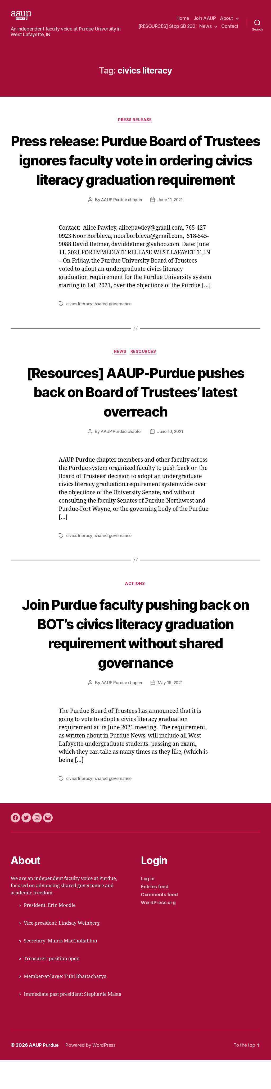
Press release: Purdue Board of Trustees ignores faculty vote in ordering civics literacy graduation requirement (135, 177)
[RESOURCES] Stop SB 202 (188, 26)
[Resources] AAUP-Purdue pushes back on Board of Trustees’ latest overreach (135, 419)
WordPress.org (158, 931)
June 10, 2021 (171, 460)
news (120, 380)
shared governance (113, 332)
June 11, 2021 (170, 227)
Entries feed (155, 915)
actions (136, 612)
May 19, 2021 (171, 711)
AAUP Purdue (44, 1074)
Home (183, 18)
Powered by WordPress (91, 1074)
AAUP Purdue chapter (121, 227)
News (227, 26)
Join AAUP (204, 18)
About (226, 18)
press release (135, 128)
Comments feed (159, 923)
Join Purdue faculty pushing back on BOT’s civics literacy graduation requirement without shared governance (136, 662)
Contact (229, 34)
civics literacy (79, 332)
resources (144, 380)
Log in (147, 907)
